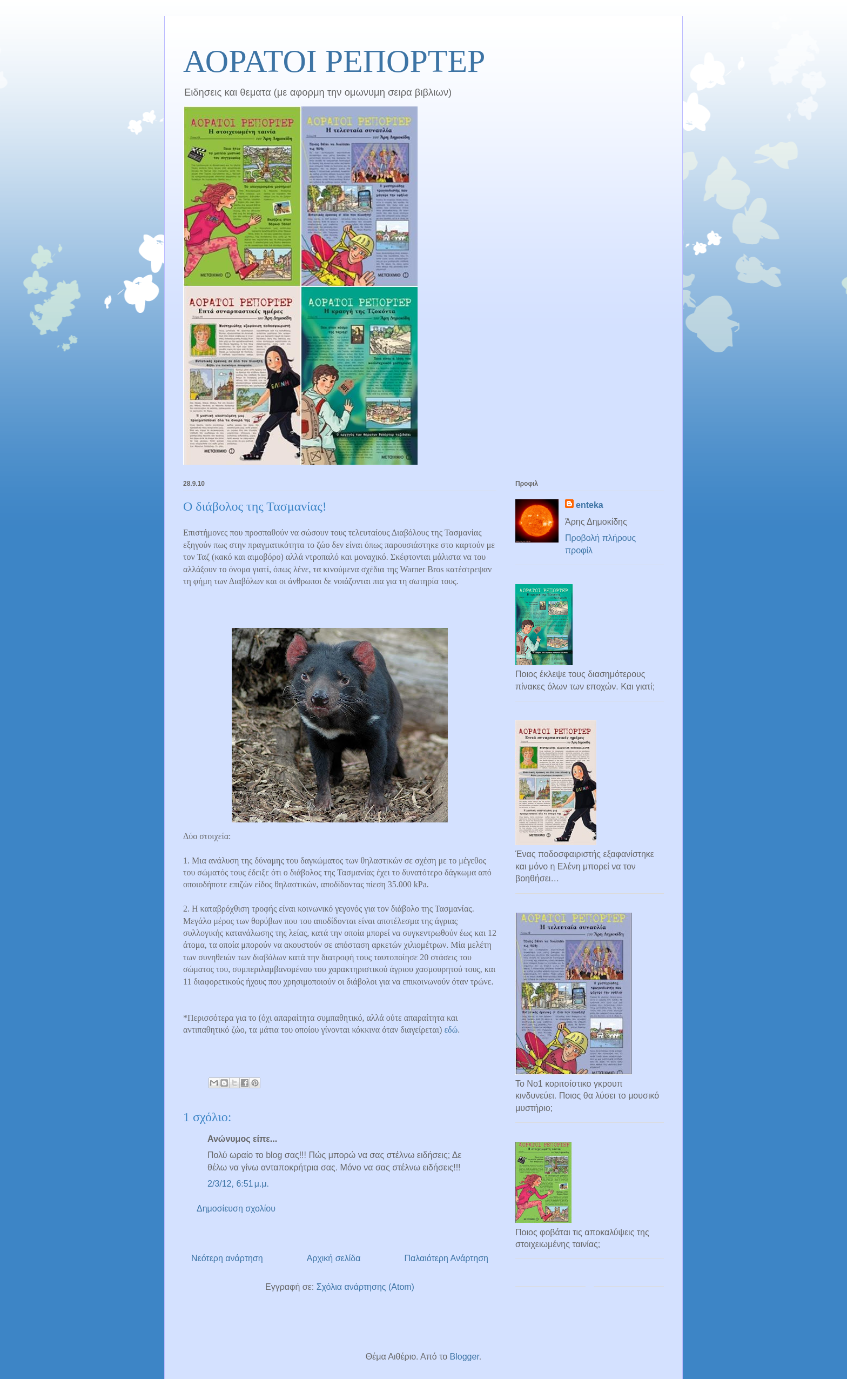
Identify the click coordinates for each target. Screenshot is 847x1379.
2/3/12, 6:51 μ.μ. (238, 1183)
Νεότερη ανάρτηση (227, 1258)
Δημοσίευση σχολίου (236, 1208)
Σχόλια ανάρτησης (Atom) (365, 1286)
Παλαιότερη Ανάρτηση (446, 1258)
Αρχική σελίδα (334, 1258)
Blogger (464, 1356)
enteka (589, 505)
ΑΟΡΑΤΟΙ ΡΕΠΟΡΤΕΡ (334, 61)
